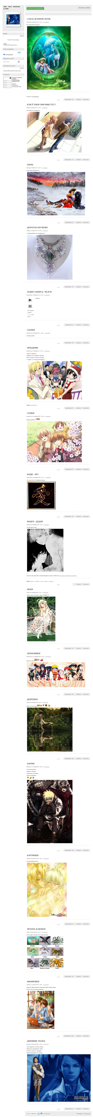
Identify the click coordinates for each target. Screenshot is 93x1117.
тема (42, 581)
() (73, 99)
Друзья (10, 6)
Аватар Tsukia (13, 19)
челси (5, 43)
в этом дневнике (9, 54)
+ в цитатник (46, 22)
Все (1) (22, 35)
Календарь (87, 1113)
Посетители (15, 85)
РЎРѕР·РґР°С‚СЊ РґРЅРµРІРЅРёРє (35, 8)
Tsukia (4, 8)
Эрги (19, 70)
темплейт (37, 581)
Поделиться (86, 99)
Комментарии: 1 (13, 44)
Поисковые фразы (16, 86)
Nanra (16, 70)
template (46, 581)
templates (51, 581)
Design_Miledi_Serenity (9, 70)
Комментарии (16, 6)
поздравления (33, 405)
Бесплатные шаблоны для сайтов (68, 575)
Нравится (79, 99)
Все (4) (22, 68)
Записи (5, 6)
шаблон (32, 581)
